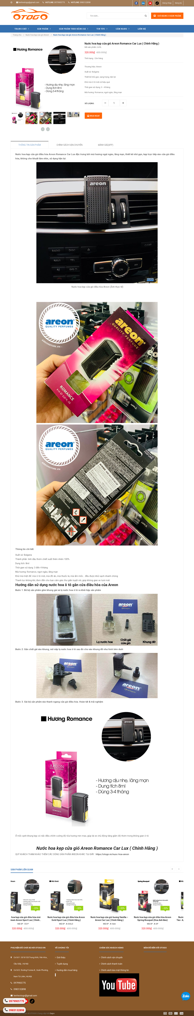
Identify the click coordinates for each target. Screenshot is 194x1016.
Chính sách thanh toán (110, 964)
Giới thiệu (60, 957)
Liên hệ (142, 29)
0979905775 (59, 2)
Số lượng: (89, 103)
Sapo (52, 1013)
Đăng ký (178, 3)
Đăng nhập (166, 3)
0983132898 (85, 2)
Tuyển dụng (61, 964)
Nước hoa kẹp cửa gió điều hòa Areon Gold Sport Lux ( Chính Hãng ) (32, 918)
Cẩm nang (123, 29)
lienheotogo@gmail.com (28, 2)
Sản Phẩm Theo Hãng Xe (74, 29)
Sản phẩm (44, 29)
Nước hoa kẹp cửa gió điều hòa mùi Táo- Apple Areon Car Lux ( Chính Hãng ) (161, 919)
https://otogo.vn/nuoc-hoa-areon (112, 854)
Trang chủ (22, 29)
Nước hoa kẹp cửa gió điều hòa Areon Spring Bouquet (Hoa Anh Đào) (118, 918)
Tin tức (102, 29)
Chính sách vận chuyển (111, 957)
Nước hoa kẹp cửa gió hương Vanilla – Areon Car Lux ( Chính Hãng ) (75, 918)
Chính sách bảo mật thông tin (114, 970)
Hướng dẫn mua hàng (66, 970)
